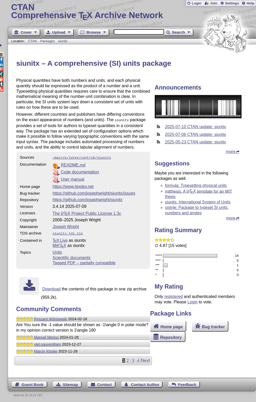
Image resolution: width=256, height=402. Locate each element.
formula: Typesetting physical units (196, 185)
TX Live (60, 239)
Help (250, 3)
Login (196, 3)
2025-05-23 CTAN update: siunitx (195, 142)
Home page (171, 327)
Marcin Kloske (45, 350)
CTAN (32, 41)
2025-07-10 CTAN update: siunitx (195, 127)
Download (51, 287)
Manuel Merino (46, 336)
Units (57, 250)
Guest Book (32, 383)
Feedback (187, 383)
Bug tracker (213, 327)
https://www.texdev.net (73, 185)
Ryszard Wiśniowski (50, 317)
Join (213, 3)
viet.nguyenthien (47, 343)
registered (173, 296)
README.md (73, 164)
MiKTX (59, 244)
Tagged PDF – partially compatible (84, 261)
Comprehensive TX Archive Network (132, 11)
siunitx (62, 41)
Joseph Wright (66, 225)
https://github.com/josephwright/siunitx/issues (94, 192)
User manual (72, 178)
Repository (171, 337)
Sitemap (70, 383)
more (230, 151)
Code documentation (80, 171)
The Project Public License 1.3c (87, 212)
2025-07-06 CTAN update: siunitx (195, 134)
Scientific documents (72, 256)
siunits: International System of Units (197, 202)
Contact (104, 383)
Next (145, 359)
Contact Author (145, 383)
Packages (48, 41)
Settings (232, 3)
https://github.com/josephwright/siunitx (87, 198)
